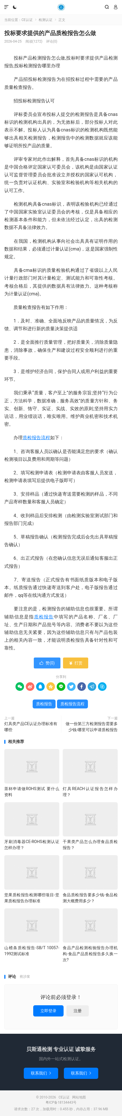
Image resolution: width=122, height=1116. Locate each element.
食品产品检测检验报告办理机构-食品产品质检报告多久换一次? (90, 953)
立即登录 (48, 1010)
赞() (47, 663)
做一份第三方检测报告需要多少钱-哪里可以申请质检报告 (92, 726)
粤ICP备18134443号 (61, 1102)
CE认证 (61, 7)
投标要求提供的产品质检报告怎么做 (50, 33)
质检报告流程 (36, 437)
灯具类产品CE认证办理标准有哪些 (30, 726)
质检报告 (44, 617)
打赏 (75, 663)
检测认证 (45, 20)
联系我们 (41, 1073)
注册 (78, 1010)
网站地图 (79, 1097)
